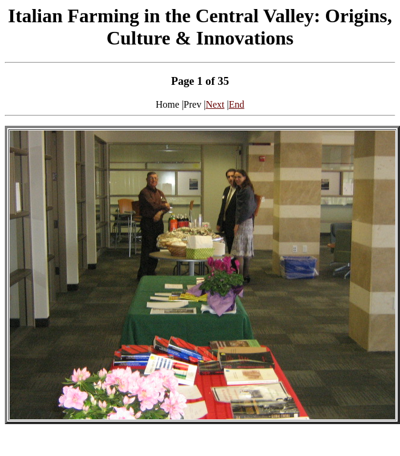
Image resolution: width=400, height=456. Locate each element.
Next (214, 104)
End (237, 104)
